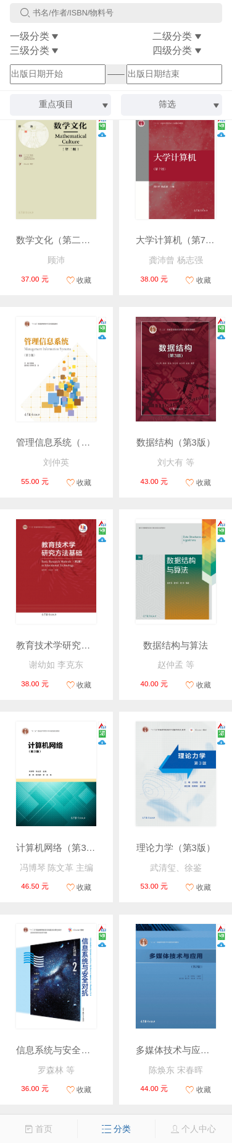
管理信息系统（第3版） (65, 442)
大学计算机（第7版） (180, 240)
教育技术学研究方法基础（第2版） (88, 645)
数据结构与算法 (175, 645)
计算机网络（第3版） (60, 848)
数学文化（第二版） (57, 240)
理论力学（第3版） (175, 848)
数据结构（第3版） (175, 442)
